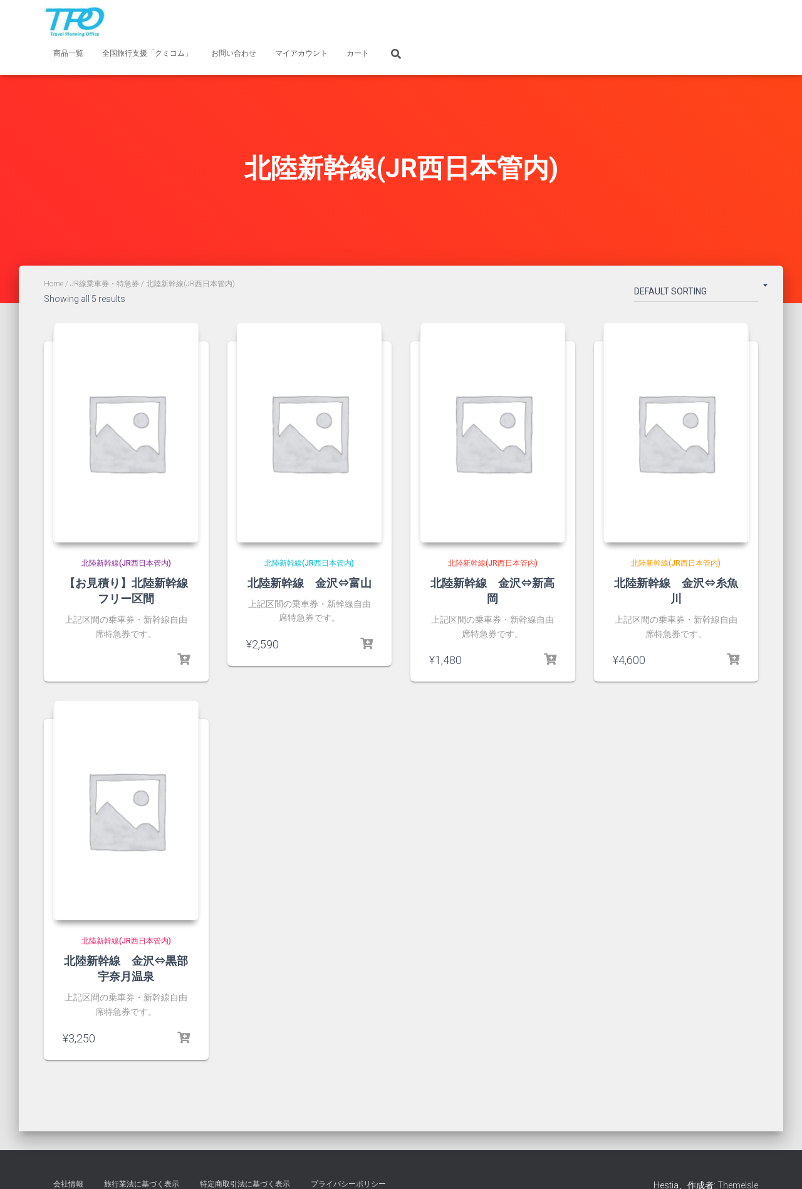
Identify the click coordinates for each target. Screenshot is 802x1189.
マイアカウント (301, 53)
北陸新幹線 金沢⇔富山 (309, 583)
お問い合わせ (233, 53)
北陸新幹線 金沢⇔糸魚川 (676, 591)
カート (357, 53)
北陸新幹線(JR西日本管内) (126, 563)
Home (53, 283)
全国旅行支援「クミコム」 (147, 53)
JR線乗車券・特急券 (104, 283)
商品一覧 (68, 53)
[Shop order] (696, 293)
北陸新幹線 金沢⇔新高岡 (492, 591)
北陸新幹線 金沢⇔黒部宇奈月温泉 (126, 969)
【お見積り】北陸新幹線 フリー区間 (131, 591)
